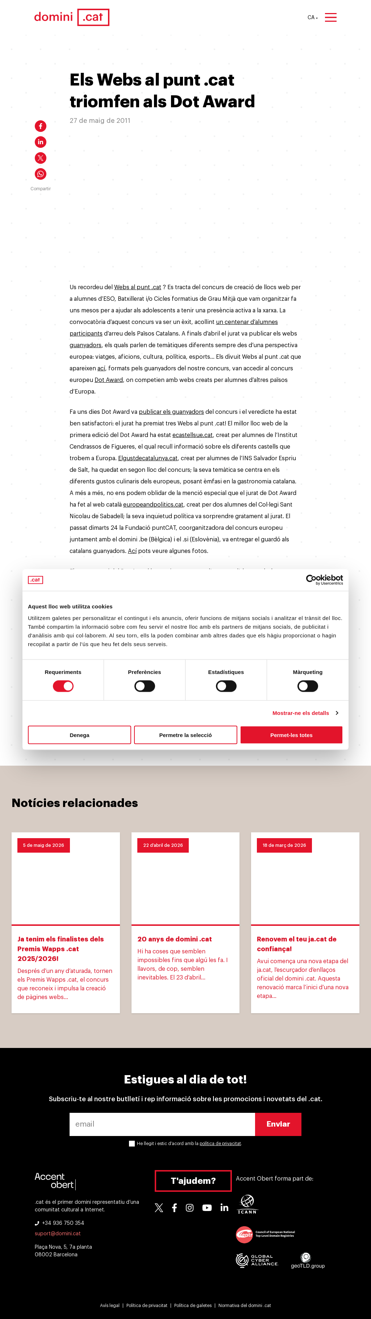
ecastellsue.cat (192, 435)
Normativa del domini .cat (244, 1305)
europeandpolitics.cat (153, 505)
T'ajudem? (193, 1181)
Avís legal (110, 1305)
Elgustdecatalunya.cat (148, 458)
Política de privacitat (146, 1305)
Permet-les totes (291, 735)
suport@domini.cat (58, 1233)
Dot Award (109, 380)
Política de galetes (193, 1305)
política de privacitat (220, 1143)
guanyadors (85, 345)
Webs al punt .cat (137, 287)
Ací (132, 551)
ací (101, 368)
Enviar (278, 1124)
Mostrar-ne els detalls (300, 713)
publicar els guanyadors (171, 412)
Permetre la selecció (185, 735)
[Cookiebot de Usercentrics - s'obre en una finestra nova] (311, 580)
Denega (79, 735)
